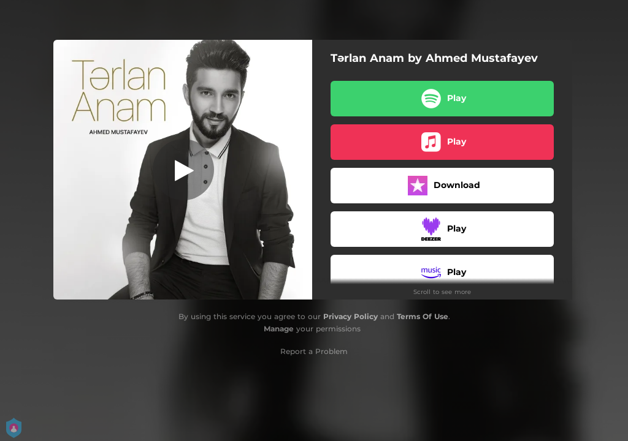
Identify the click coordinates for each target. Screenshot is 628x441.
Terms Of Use (422, 316)
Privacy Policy (350, 316)
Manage (279, 328)
